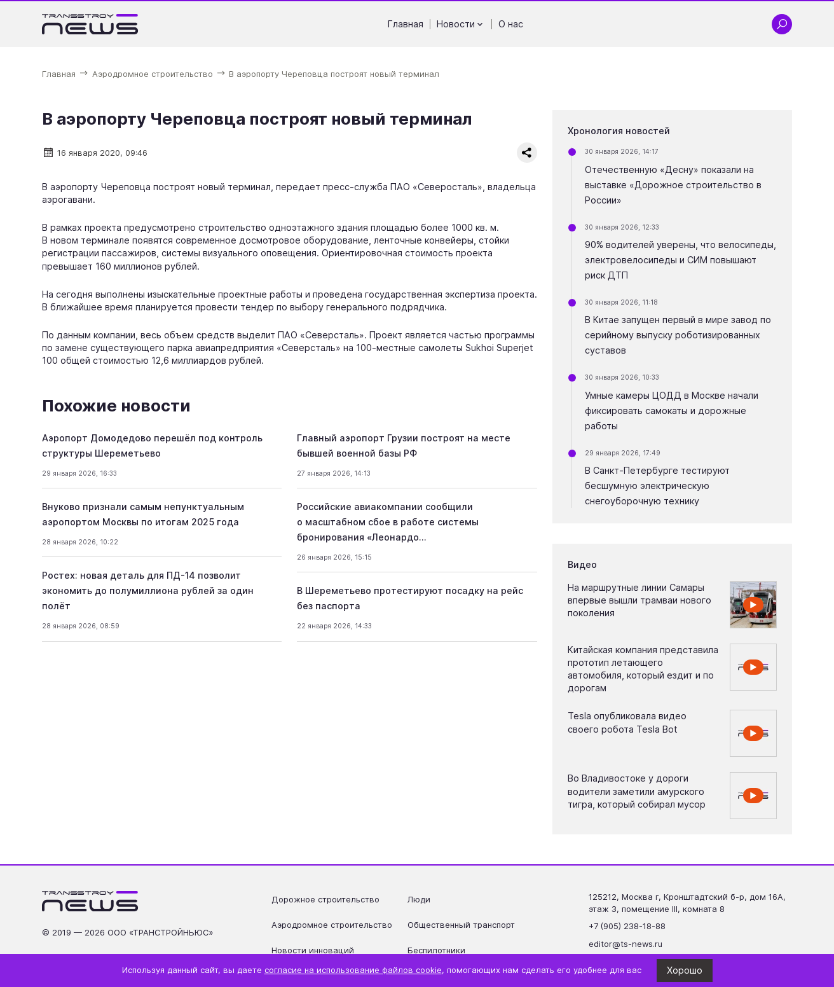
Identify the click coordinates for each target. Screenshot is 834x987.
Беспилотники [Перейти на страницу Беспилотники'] (436, 950)
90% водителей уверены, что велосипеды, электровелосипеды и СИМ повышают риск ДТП (680, 259)
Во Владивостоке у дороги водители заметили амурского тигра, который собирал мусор (637, 791)
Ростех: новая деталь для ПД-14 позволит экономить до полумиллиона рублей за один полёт (148, 590)
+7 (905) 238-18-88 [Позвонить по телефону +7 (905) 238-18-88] (627, 926)
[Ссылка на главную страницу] (90, 24)
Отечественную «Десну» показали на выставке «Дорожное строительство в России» (673, 184)
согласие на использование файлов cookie (353, 970)
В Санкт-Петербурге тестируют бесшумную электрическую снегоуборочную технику (657, 485)
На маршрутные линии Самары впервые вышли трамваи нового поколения (639, 600)
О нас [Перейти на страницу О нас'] (510, 23)
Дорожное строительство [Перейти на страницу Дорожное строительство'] (325, 899)
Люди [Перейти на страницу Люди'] (418, 899)
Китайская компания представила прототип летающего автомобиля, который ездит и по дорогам (643, 668)
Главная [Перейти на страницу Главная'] (405, 23)
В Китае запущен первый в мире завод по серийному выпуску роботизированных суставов (678, 334)
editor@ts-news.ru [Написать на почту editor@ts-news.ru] (625, 944)
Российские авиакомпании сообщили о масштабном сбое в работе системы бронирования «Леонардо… (388, 521)
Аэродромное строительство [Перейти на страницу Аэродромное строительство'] (331, 925)
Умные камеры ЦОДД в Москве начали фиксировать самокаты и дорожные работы (671, 410)
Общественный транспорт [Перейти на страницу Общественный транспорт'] (461, 925)
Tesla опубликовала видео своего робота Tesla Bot (627, 722)
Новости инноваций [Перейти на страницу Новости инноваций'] (312, 950)
